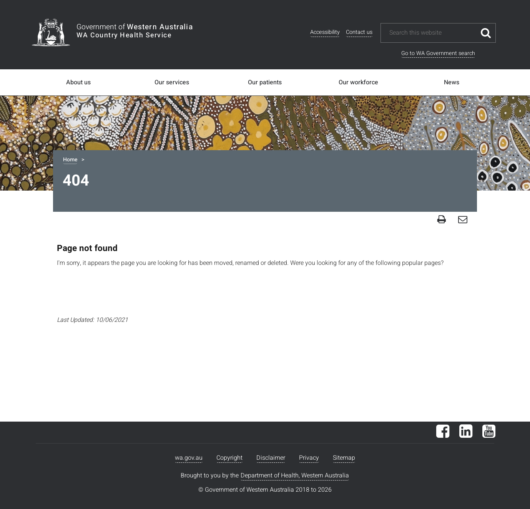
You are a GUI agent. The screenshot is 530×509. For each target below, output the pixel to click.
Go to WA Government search (438, 53)
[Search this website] (432, 33)
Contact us (359, 32)
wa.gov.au (189, 457)
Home (70, 160)
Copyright (229, 457)
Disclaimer (270, 457)
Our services (172, 82)
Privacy (309, 457)
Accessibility (325, 32)
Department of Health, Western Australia (295, 475)
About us (78, 82)
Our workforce (358, 82)
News (451, 82)
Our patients (265, 82)
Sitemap (344, 457)
